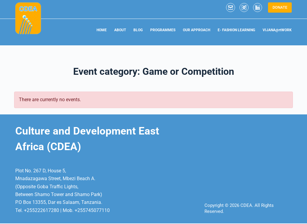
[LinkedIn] (257, 7)
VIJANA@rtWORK (277, 30)
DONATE (280, 7)
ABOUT (120, 30)
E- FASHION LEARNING (236, 30)
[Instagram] (244, 7)
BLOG (138, 30)
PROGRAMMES (162, 30)
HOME (102, 30)
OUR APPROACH (196, 30)
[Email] (230, 7)
